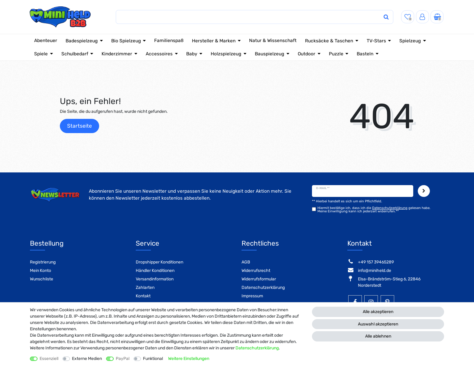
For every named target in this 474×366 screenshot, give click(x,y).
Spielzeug (410, 41)
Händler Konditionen (155, 270)
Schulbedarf (74, 54)
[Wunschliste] (407, 16)
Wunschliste (41, 279)
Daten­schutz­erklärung (257, 348)
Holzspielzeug (226, 54)
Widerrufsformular (259, 279)
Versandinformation (155, 279)
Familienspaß (168, 40)
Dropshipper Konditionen (159, 262)
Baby (191, 54)
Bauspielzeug (269, 54)
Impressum (252, 296)
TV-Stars (376, 41)
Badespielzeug (82, 41)
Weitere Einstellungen (188, 358)
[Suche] (379, 17)
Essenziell (49, 358)
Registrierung (43, 262)
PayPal (122, 358)
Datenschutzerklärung (263, 287)
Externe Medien (87, 358)
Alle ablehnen (378, 336)
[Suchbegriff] (242, 17)
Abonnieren (423, 191)
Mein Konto (40, 270)
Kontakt (143, 296)
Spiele (41, 54)
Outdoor (306, 54)
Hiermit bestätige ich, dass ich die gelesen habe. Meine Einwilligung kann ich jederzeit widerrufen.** (373, 209)
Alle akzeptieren (378, 311)
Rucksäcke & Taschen (329, 41)
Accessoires (159, 54)
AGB (246, 262)
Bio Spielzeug (126, 41)
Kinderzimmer (117, 54)
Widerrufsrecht (256, 270)
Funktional (153, 358)
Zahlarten (145, 287)
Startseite (79, 126)
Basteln (365, 54)
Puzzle (336, 54)
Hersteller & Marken (213, 41)
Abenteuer (45, 40)
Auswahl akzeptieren (378, 324)
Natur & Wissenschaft (273, 40)
